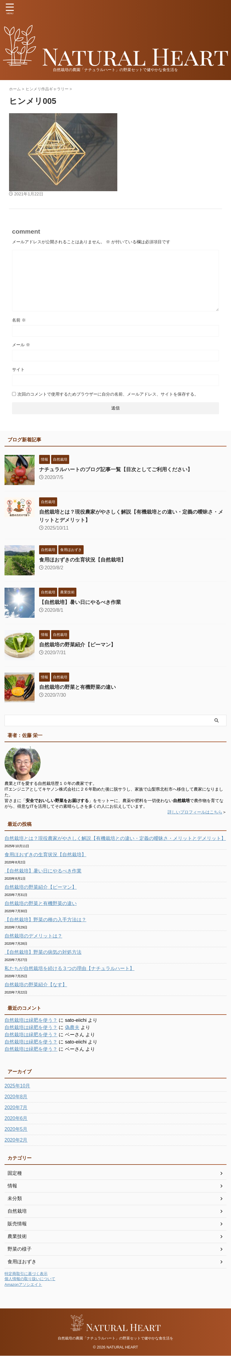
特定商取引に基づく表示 (26, 1273)
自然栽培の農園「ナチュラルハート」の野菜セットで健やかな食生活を (115, 1338)
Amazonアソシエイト (23, 1284)
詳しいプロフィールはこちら (195, 812)
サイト (18, 369)
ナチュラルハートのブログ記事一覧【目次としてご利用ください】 (120, 469)
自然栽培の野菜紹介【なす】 (36, 984)
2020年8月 (16, 1096)
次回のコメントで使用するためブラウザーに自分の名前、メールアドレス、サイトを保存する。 (108, 394)
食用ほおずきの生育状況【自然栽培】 (85, 560)
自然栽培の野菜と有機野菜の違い (79, 687)
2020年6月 (16, 1118)
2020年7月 (16, 1107)
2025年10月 (17, 1085)
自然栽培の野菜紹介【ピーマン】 (79, 645)
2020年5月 (16, 1129)
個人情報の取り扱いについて (30, 1279)
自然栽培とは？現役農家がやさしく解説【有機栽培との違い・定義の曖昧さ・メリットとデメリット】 (115, 838)
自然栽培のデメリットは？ (33, 935)
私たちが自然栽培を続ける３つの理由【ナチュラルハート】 (69, 968)
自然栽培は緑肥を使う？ (31, 1020)
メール (21, 344)
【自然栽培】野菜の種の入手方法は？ (45, 919)
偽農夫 (72, 1027)
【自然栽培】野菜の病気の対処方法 (43, 952)
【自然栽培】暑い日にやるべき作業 (82, 602)
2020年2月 (16, 1140)
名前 (19, 320)
